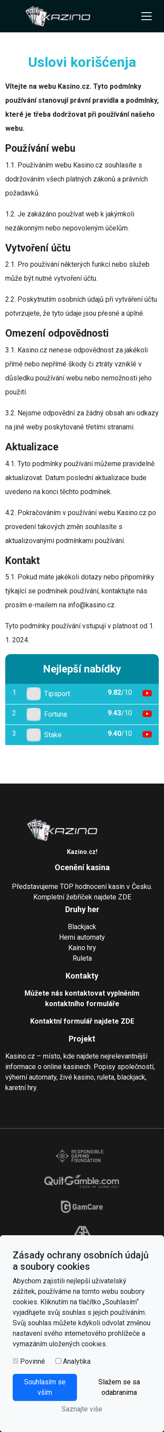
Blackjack (82, 927)
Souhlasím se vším (45, 1387)
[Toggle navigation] (146, 16)
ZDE (124, 897)
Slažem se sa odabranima (119, 1387)
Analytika (77, 1361)
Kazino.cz (81, 851)
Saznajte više (82, 1409)
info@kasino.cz (91, 605)
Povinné (32, 1361)
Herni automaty (82, 937)
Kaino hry (82, 948)
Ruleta (82, 958)
